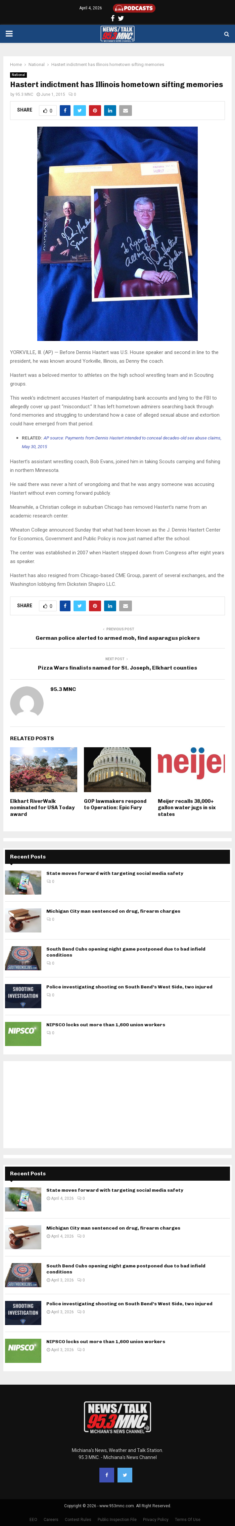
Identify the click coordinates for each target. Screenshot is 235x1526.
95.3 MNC (24, 94)
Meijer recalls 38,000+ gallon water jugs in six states (187, 807)
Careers (51, 1519)
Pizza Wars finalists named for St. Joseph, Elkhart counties (117, 668)
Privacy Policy (156, 1519)
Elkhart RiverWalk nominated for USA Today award (42, 807)
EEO (33, 1519)
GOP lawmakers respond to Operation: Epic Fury (115, 804)
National (18, 75)
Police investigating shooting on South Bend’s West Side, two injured (129, 987)
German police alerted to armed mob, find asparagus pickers (118, 638)
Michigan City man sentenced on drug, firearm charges (113, 911)
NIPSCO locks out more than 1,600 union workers (105, 1025)
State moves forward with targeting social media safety (114, 873)
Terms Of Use (187, 1519)
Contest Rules (78, 1519)
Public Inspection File (117, 1519)
